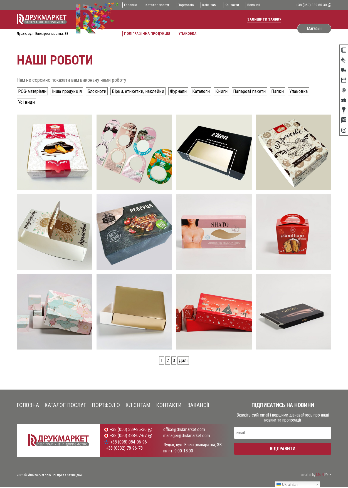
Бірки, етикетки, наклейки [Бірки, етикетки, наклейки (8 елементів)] (143, 91)
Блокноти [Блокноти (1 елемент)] (101, 91)
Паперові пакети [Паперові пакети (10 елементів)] (258, 91)
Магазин (314, 28)
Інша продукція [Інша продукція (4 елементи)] (70, 91)
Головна (131, 5)
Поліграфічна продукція (148, 33)
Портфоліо (188, 5)
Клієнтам (212, 5)
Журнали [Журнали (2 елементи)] (184, 91)
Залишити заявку (264, 19)
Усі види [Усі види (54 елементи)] (27, 102)
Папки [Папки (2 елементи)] (286, 91)
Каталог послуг (158, 5)
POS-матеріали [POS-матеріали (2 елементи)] (33, 91)
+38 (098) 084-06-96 (128, 443)
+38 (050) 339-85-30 (313, 5)
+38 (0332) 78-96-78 (124, 449)
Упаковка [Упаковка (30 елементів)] (307, 91)
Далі (183, 361)
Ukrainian (287, 484)
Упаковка (189, 33)
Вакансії (258, 5)
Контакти (235, 5)
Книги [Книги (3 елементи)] (229, 91)
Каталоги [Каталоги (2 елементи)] (208, 91)
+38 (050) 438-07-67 (128, 437)
